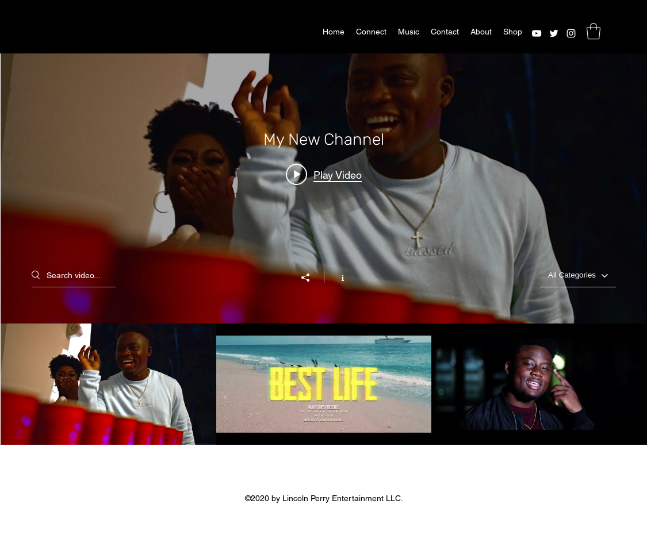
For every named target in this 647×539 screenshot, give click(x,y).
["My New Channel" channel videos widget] (324, 249)
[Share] (311, 277)
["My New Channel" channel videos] (324, 384)
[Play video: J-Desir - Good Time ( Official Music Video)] (324, 174)
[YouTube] (536, 33)
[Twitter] (554, 33)
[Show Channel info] (337, 277)
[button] (593, 31)
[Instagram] (571, 33)
